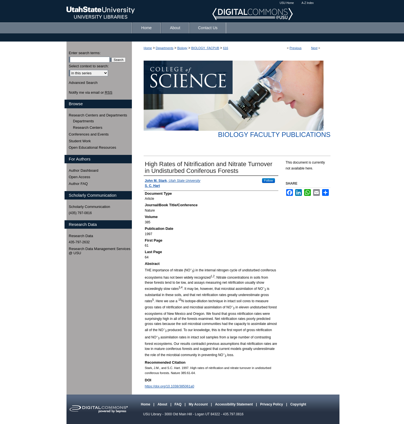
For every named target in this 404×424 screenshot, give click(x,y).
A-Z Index (308, 2)
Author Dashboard (83, 170)
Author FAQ (78, 184)
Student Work (80, 141)
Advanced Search (83, 83)
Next (314, 48)
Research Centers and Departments (98, 115)
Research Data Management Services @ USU (99, 251)
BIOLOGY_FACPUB (205, 48)
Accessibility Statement (234, 404)
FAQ (178, 404)
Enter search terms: (84, 53)
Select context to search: (89, 66)
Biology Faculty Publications (274, 134)
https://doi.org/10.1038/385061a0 (169, 386)
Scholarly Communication (89, 207)
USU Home (287, 2)
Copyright (298, 404)
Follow (268, 180)
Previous (296, 48)
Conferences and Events (89, 134)
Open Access (79, 177)
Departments (164, 48)
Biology (182, 48)
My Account (199, 404)
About (162, 404)
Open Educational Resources (92, 147)
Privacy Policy (272, 404)
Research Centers (87, 127)
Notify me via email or (90, 92)
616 (225, 48)
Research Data (81, 236)
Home (148, 48)
